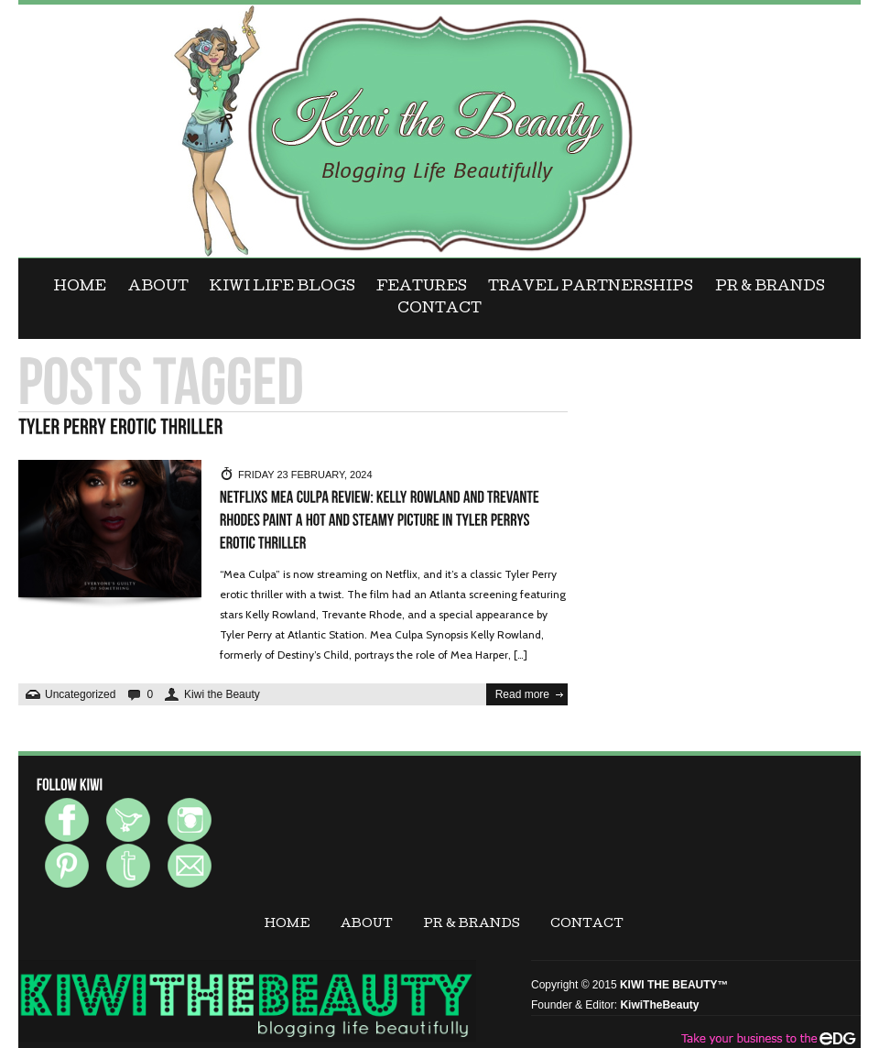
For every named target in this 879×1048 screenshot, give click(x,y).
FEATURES (421, 287)
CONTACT (439, 309)
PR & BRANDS (770, 287)
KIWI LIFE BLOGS (282, 287)
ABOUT (158, 287)
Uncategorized (80, 694)
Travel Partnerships (590, 287)
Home (80, 287)
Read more (522, 694)
